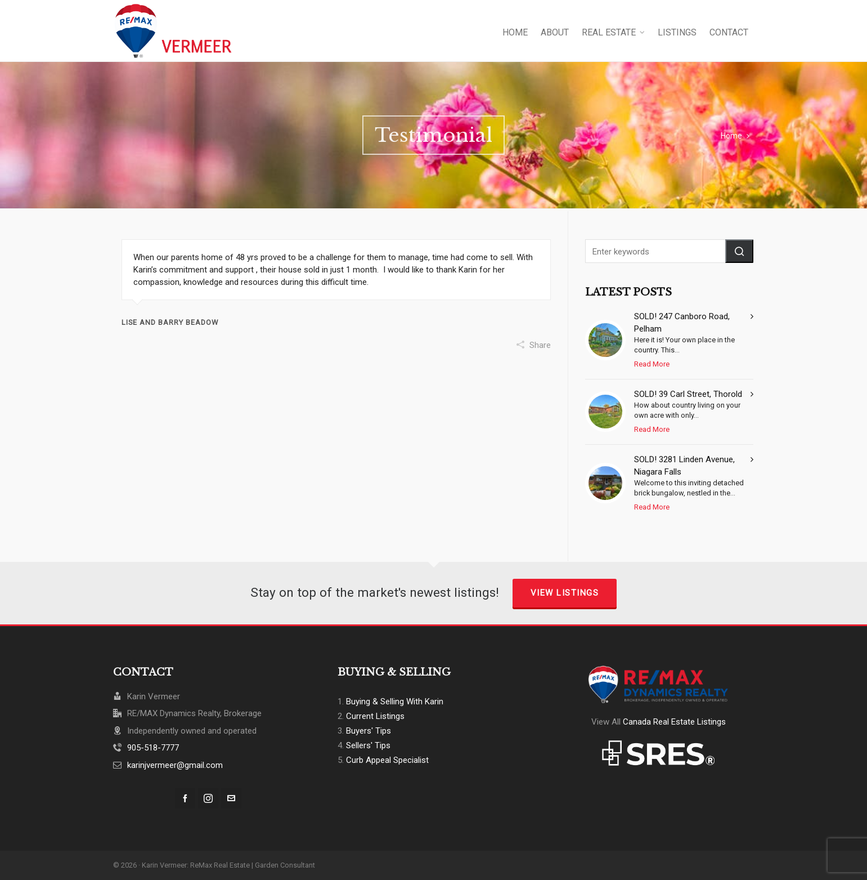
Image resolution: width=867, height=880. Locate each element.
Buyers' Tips (368, 731)
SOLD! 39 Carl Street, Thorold (688, 394)
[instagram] (208, 798)
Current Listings (375, 716)
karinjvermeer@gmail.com (175, 765)
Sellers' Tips (368, 745)
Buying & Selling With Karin (394, 701)
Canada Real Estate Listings (674, 722)
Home (731, 135)
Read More (652, 364)
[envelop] (231, 798)
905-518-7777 (153, 748)
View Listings (565, 593)
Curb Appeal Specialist (387, 760)
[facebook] (185, 798)
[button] (739, 251)
